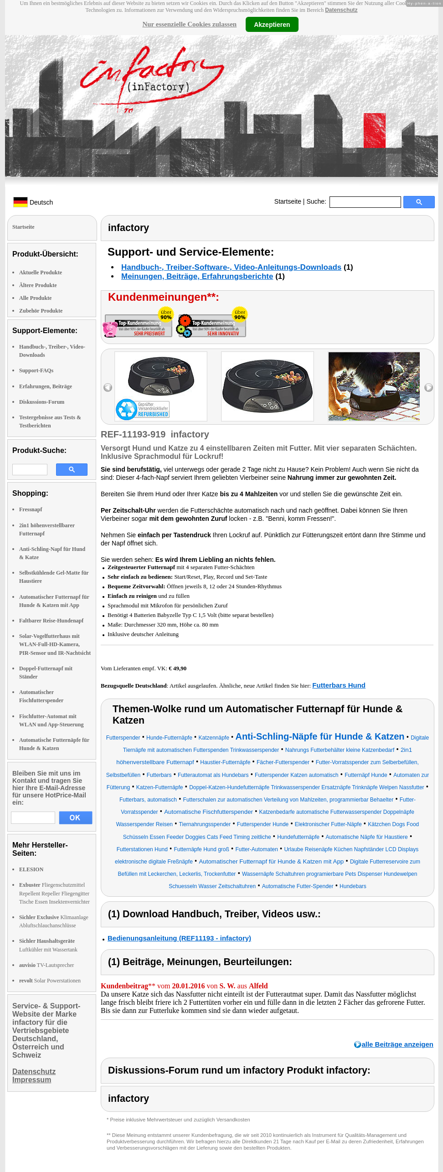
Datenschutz (341, 10)
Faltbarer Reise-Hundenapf (51, 620)
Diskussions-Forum (41, 402)
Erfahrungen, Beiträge (45, 386)
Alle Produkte (35, 298)
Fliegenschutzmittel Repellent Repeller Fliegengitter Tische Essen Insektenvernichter (54, 893)
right (428, 387)
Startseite (287, 201)
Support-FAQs (36, 370)
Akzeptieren (272, 24)
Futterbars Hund (339, 685)
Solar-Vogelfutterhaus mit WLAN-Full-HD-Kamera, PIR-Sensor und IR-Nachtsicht (55, 644)
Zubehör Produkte (40, 311)
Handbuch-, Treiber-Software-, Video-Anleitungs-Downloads (231, 267)
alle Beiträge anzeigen (397, 1044)
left (107, 387)
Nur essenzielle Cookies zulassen (189, 24)
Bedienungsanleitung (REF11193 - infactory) (179, 938)
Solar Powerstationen (50, 980)
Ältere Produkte (38, 285)
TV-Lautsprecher (46, 965)
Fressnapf (30, 509)
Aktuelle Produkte (40, 272)
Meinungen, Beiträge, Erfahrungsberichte (197, 276)
